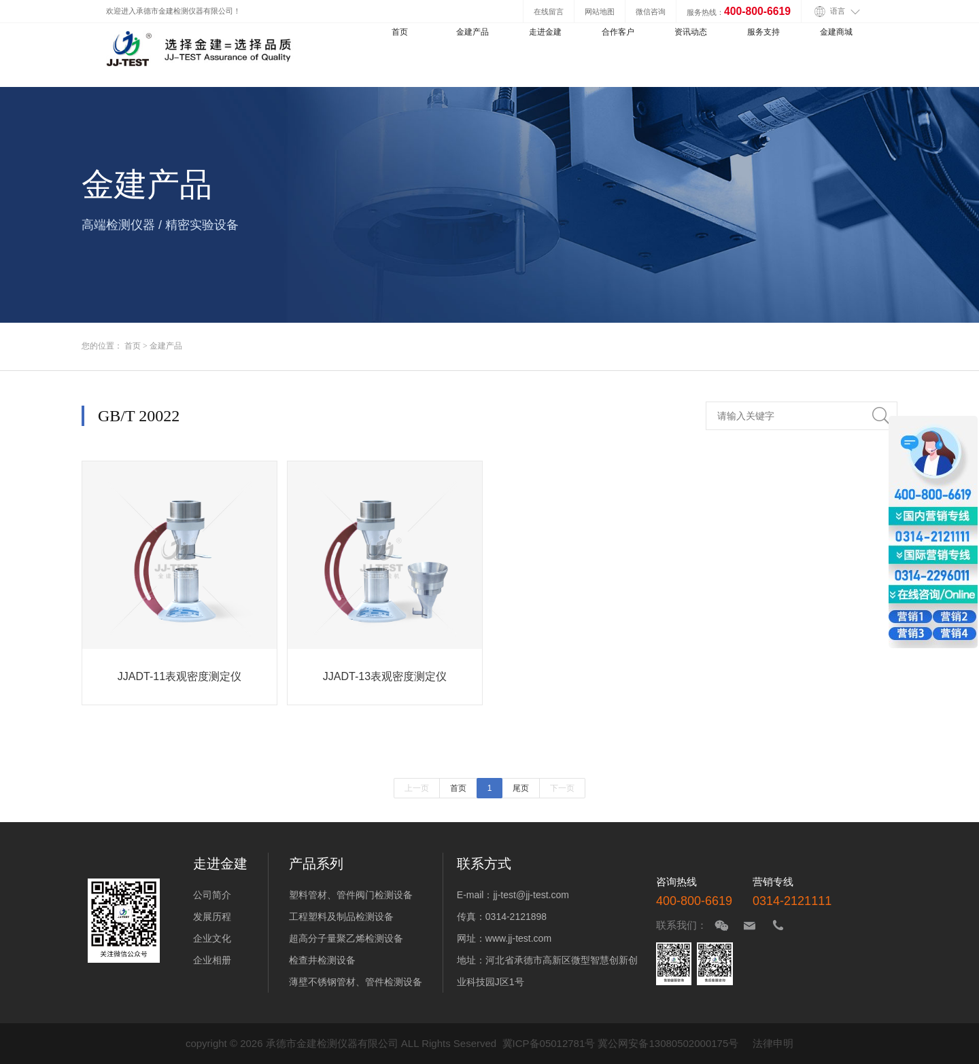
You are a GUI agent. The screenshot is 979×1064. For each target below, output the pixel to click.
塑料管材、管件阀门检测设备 (351, 894)
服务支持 (763, 32)
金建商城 (836, 32)
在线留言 (549, 11)
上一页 (417, 788)
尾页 (521, 788)
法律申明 (773, 1043)
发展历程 (212, 916)
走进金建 (545, 32)
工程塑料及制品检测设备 (341, 916)
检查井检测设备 (322, 960)
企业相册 (212, 960)
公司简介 (212, 894)
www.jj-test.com (518, 938)
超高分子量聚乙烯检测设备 (346, 938)
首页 (400, 32)
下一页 (562, 788)
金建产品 (472, 32)
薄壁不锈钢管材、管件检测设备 (355, 981)
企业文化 (212, 938)
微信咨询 (651, 11)
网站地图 (600, 11)
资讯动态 (690, 32)
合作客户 (618, 32)
